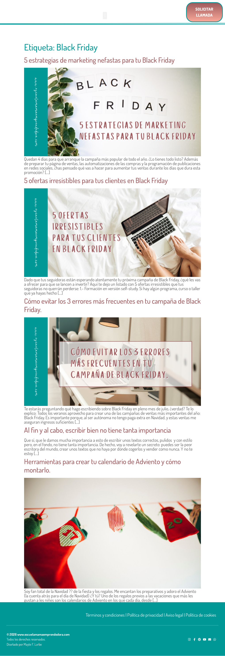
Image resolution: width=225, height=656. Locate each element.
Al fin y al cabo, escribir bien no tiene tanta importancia (97, 429)
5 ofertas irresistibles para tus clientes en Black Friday (96, 180)
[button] (105, 15)
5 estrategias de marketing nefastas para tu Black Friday (99, 59)
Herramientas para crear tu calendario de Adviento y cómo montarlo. (102, 465)
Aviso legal (174, 615)
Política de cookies (201, 615)
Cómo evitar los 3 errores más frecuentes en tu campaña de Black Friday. (112, 305)
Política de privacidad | (146, 615)
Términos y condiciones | (106, 615)
